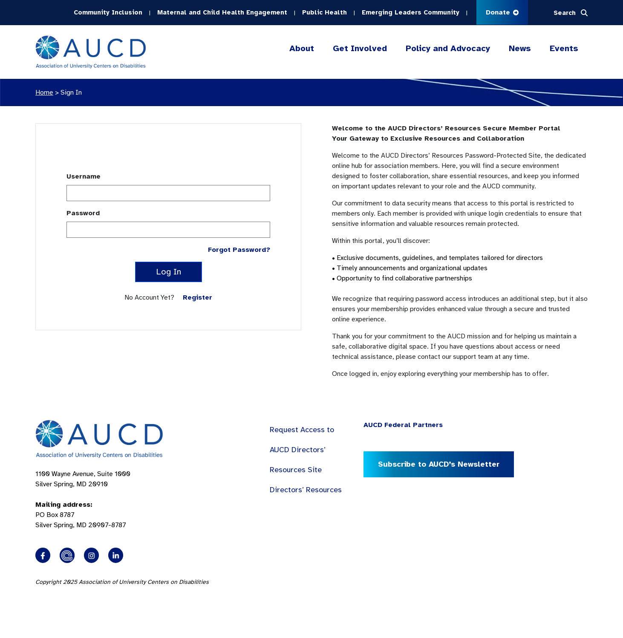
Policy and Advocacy (448, 49)
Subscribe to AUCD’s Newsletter (438, 464)
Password (83, 213)
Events (564, 48)
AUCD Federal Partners (403, 425)
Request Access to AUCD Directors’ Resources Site (302, 449)
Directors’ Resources (306, 489)
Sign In (71, 92)
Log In (168, 271)
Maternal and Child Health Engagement (222, 12)
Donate (502, 12)
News (520, 48)
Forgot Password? (239, 249)
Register (197, 297)
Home (44, 92)
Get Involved (360, 49)
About (301, 49)
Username (83, 176)
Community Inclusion (108, 12)
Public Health (324, 12)
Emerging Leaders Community (410, 12)
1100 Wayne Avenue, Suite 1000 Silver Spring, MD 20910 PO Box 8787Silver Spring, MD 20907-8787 (82, 499)
